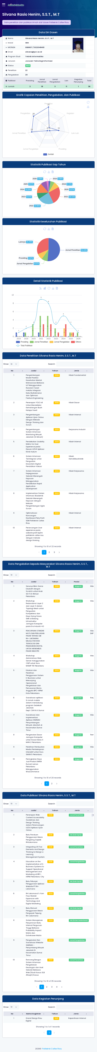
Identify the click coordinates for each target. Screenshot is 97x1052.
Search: (71, 364)
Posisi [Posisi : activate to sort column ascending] (76, 581)
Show (11, 364)
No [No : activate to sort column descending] (12, 370)
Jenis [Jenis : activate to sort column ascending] (76, 370)
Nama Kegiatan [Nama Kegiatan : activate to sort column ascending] (33, 1013)
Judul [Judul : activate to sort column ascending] (33, 370)
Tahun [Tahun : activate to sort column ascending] (55, 370)
